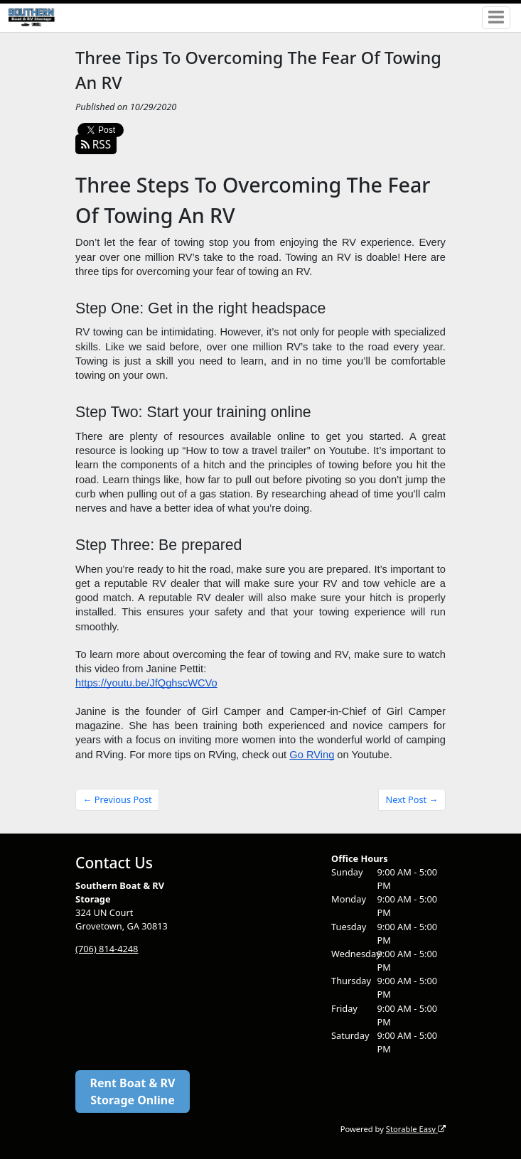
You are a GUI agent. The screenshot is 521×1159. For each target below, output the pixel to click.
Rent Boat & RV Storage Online (133, 1091)
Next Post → (412, 799)
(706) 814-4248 (106, 948)
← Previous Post (117, 799)
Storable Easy (416, 1128)
